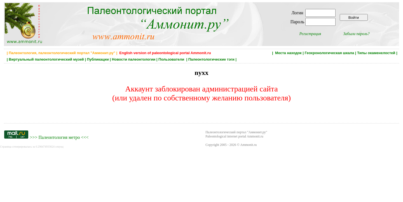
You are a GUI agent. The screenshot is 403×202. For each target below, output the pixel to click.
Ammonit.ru (248, 145)
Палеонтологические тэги (211, 59)
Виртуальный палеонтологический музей (46, 59)
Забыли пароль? (356, 34)
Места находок (288, 53)
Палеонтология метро (59, 137)
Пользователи (171, 59)
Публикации (98, 59)
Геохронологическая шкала (329, 53)
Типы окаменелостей (376, 53)
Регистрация (310, 34)
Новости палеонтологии (134, 59)
